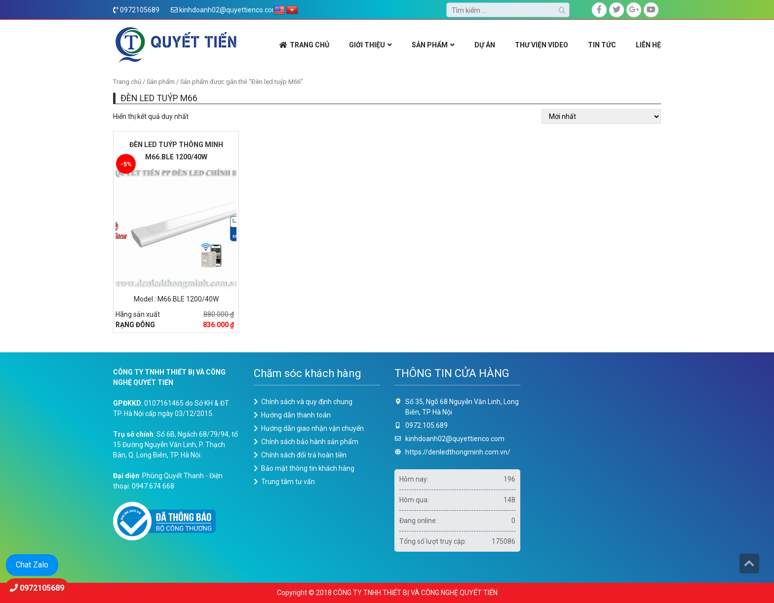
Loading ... (598, 466)
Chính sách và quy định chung (306, 402)
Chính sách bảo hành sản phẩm (309, 442)
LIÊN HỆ (648, 45)
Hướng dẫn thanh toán (296, 415)
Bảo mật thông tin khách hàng (307, 468)
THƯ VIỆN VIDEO (541, 45)
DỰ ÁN (484, 45)
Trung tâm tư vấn (288, 482)
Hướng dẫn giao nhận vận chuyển (312, 428)
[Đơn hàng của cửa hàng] (601, 116)
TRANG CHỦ (309, 45)
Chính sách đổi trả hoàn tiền (304, 455)
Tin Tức (602, 45)
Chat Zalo (32, 564)
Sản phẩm (161, 81)
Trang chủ (127, 81)
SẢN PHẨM (430, 45)
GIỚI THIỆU (367, 45)
